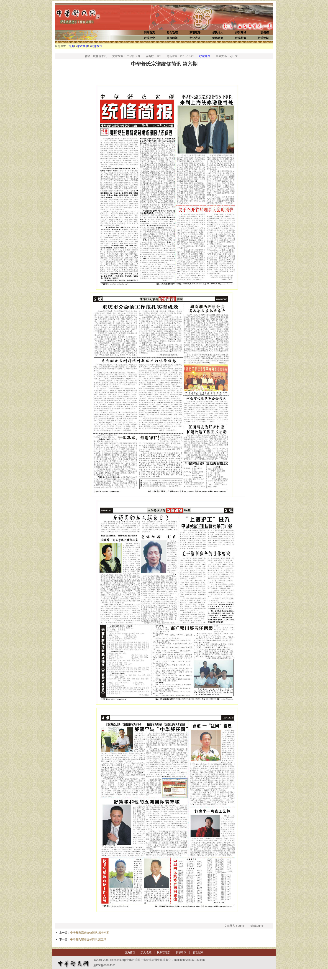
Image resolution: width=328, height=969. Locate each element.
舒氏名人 (217, 32)
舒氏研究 (217, 38)
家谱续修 (195, 32)
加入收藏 (146, 952)
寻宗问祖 (172, 38)
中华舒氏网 (84, 16)
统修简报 (96, 46)
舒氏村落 (240, 38)
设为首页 (129, 952)
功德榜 (265, 32)
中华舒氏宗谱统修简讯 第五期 (88, 939)
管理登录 (198, 952)
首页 (71, 46)
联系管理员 (163, 952)
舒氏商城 (240, 32)
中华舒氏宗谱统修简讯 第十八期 (89, 932)
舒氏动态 (172, 32)
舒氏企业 (149, 38)
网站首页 (149, 32)
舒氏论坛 (263, 38)
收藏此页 (204, 56)
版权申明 (181, 952)
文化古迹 (195, 38)
